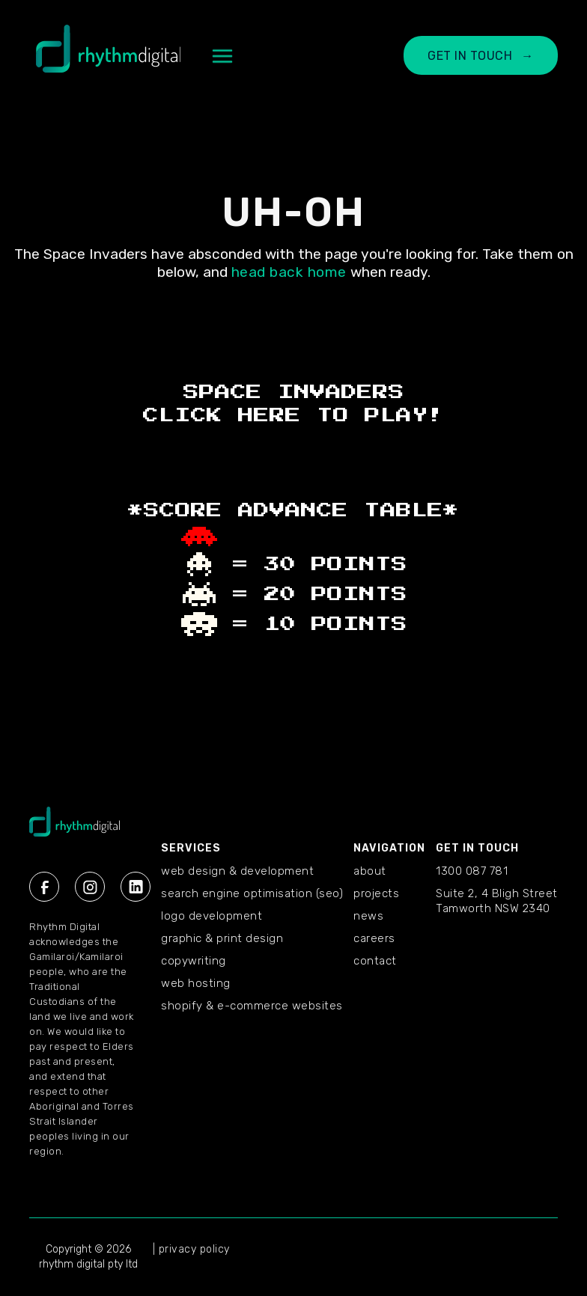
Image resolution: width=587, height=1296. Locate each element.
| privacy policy (191, 1249)
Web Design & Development (237, 871)
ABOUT (369, 871)
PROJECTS (376, 893)
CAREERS (374, 938)
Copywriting (193, 961)
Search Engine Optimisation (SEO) (252, 893)
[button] (222, 56)
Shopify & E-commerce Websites (252, 1005)
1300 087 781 (472, 871)
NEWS (368, 916)
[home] (108, 56)
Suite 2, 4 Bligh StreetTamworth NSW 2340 (497, 901)
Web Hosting (196, 983)
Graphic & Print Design (222, 938)
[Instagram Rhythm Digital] (90, 887)
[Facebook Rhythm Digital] (44, 887)
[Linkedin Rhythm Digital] (135, 887)
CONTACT (375, 961)
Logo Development (211, 916)
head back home (289, 272)
